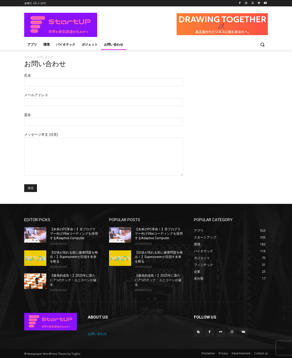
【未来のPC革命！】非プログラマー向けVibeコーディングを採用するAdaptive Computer (74, 233)
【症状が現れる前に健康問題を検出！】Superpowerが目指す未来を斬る (74, 257)
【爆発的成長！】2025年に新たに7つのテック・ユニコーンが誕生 (73, 280)
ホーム (28, 57)
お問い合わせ (97, 334)
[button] (262, 44)
